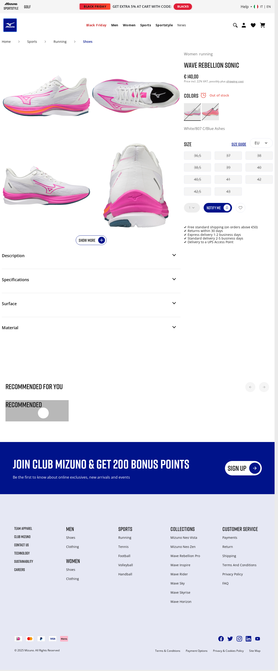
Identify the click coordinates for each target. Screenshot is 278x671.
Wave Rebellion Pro (185, 556)
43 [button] (228, 191)
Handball (125, 574)
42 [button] (259, 179)
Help (245, 6)
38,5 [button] (197, 167)
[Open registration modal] (243, 25)
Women (129, 25)
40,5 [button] (197, 179)
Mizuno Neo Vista (183, 537)
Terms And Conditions (239, 565)
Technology (22, 553)
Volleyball (125, 565)
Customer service (240, 529)
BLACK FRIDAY (95, 7)
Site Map (254, 650)
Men (114, 25)
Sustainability (23, 561)
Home (6, 41)
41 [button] (228, 179)
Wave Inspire (180, 565)
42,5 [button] (197, 191)
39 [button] (228, 167)
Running (60, 41)
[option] (192, 111)
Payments (229, 537)
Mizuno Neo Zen (183, 546)
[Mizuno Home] (11, 6)
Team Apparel (23, 528)
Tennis (123, 546)
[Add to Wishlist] (240, 208)
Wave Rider (179, 574)
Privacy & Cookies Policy (228, 650)
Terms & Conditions (167, 650)
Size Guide (239, 144)
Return (227, 546)
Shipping (229, 556)
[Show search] (235, 25)
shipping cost (235, 81)
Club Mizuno (22, 536)
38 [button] (259, 155)
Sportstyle (164, 25)
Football (124, 556)
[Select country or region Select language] (262, 6)
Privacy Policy (232, 574)
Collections (182, 529)
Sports (145, 25)
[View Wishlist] (253, 25)
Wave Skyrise (180, 592)
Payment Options (197, 650)
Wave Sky (177, 583)
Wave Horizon (181, 601)
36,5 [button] (197, 155)
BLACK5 (183, 7)
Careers (19, 569)
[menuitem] (96, 25)
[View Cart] (262, 25)
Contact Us (21, 545)
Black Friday (96, 25)
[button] (89, 256)
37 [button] (228, 155)
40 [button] (259, 167)
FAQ (225, 583)
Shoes (87, 41)
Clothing (72, 546)
